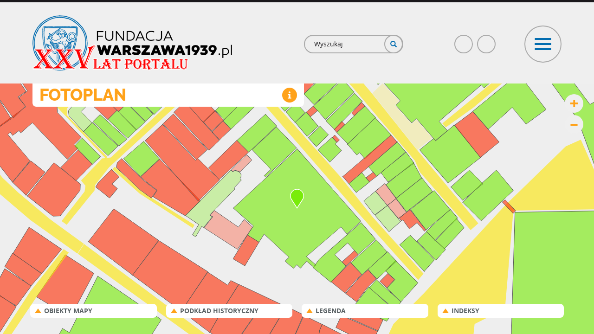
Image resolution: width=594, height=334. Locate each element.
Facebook (464, 40)
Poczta (487, 40)
